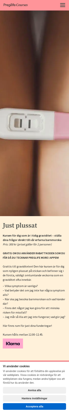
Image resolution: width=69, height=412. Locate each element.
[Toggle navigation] (62, 5)
